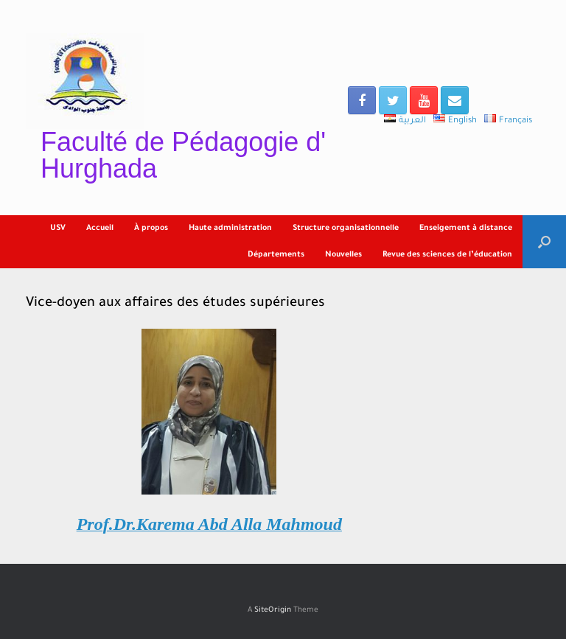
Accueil (99, 228)
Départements (276, 255)
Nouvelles (343, 255)
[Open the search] (544, 241)
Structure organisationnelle (346, 228)
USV (58, 228)
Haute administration (230, 228)
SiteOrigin (272, 611)
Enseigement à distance (465, 228)
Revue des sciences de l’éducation (447, 255)
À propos (151, 228)
